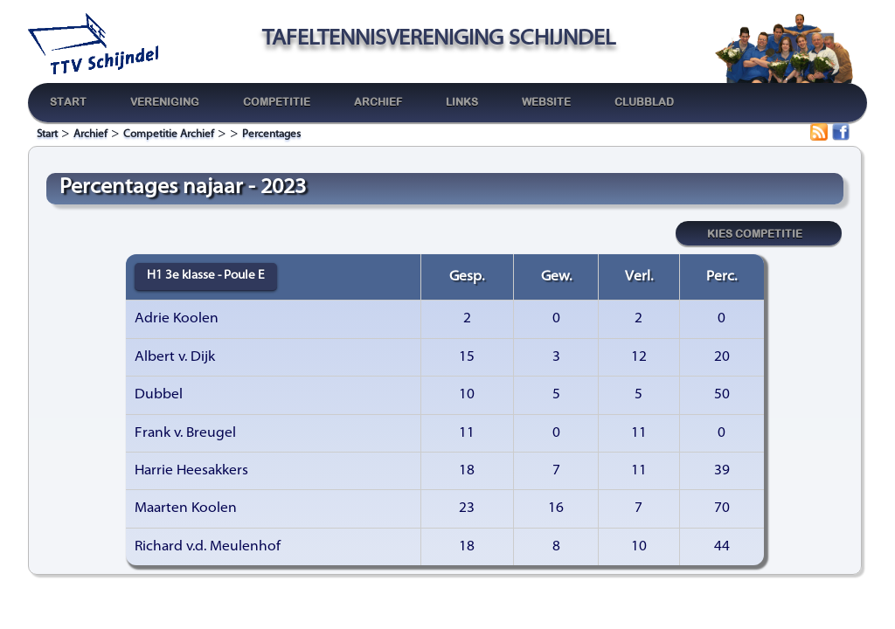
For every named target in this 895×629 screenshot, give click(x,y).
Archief (378, 102)
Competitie (276, 102)
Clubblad (644, 102)
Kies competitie (754, 232)
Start (68, 102)
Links (462, 102)
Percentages (271, 134)
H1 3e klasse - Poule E (206, 275)
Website (546, 102)
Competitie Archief (168, 134)
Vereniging (164, 102)
